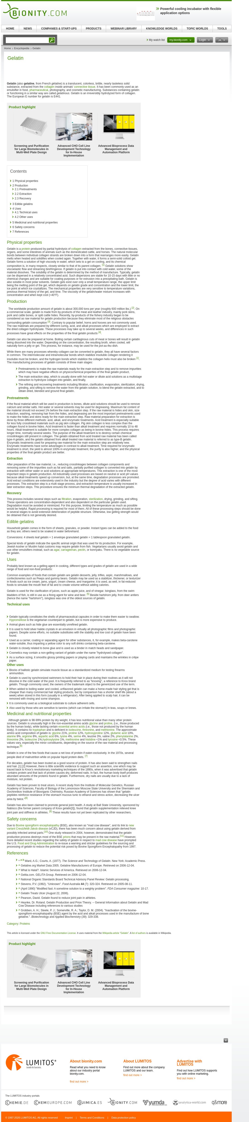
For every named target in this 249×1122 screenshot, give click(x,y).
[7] (86, 756)
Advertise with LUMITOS (189, 1062)
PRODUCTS (93, 28)
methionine (108, 729)
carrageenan (68, 549)
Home (7, 48)
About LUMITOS (137, 1061)
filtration (66, 499)
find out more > (79, 1081)
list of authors (138, 933)
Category (12, 923)
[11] (122, 836)
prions (67, 837)
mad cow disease (106, 840)
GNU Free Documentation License (58, 933)
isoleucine (75, 729)
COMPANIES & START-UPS (59, 28)
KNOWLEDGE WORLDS (162, 28)
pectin (81, 549)
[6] (21, 746)
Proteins (25, 923)
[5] (88, 594)
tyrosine (113, 739)
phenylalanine (124, 736)
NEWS (28, 28)
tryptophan (39, 729)
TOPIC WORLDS (197, 28)
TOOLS (222, 28)
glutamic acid (119, 733)
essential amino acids (71, 726)
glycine (93, 723)
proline (108, 723)
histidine (90, 739)
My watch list (157, 40)
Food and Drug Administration (36, 843)
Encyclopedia (21, 48)
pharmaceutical (38, 90)
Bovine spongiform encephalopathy (37, 825)
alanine (11, 736)
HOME (10, 28)
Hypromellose (17, 620)
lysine (63, 736)
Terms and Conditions (92, 1117)
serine (77, 736)
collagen (49, 86)
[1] (103, 265)
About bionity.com (86, 1061)
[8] (26, 798)
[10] (46, 831)
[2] (133, 308)
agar (56, 549)
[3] (49, 321)
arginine (27, 736)
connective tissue (84, 86)
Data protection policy (123, 1117)
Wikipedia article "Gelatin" (115, 933)
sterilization (96, 499)
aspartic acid (46, 736)
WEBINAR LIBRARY (124, 28)
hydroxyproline (94, 733)
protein (25, 248)
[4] (99, 332)
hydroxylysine (51, 739)
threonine (88, 729)
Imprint (69, 1117)
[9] (50, 811)
